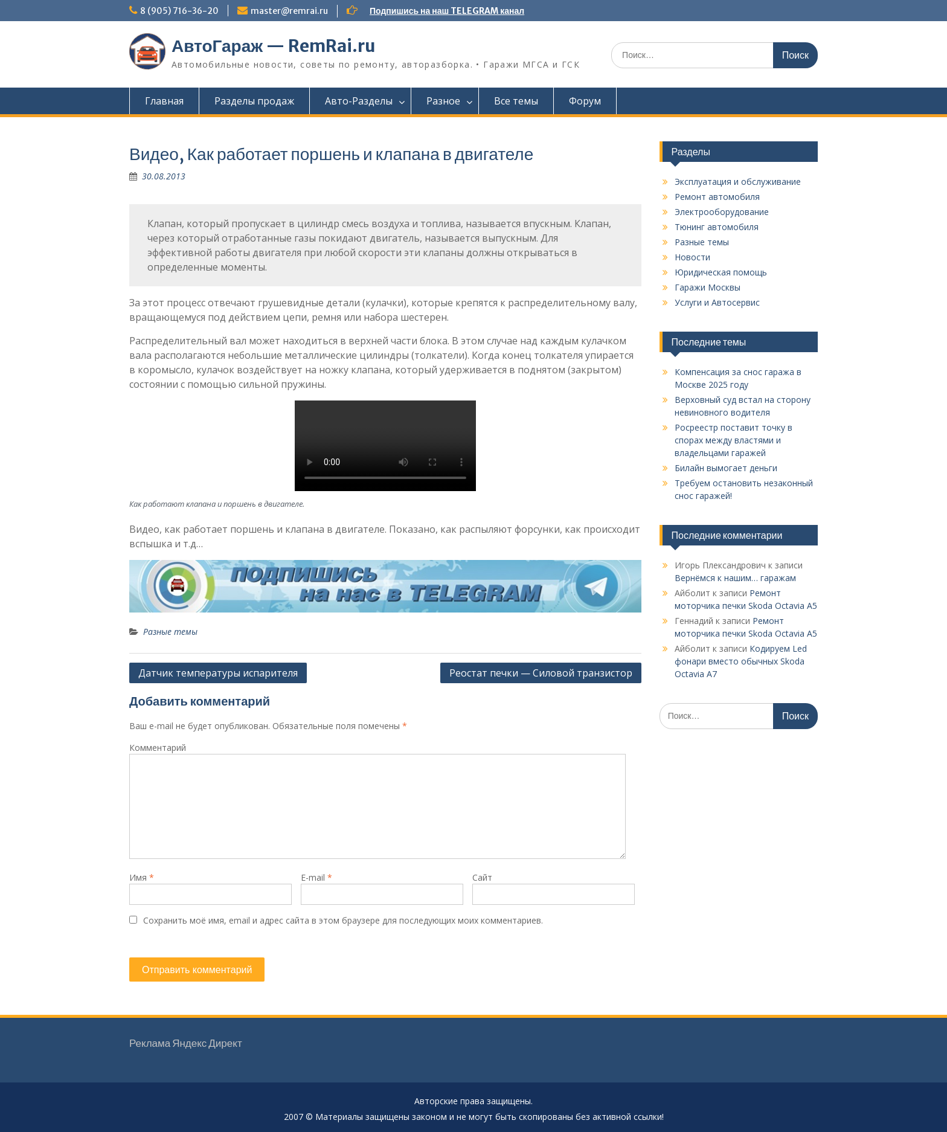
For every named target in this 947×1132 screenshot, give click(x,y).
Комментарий (157, 747)
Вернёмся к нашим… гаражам (735, 578)
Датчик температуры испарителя (218, 673)
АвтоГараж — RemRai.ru (274, 46)
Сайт (482, 877)
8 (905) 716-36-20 (179, 10)
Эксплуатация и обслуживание (738, 181)
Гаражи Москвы (707, 287)
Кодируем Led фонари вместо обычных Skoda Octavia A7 (741, 661)
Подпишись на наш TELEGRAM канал (447, 10)
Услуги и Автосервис (717, 302)
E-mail (316, 877)
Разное (443, 101)
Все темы (516, 101)
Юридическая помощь (721, 272)
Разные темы (170, 631)
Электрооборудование (722, 211)
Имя (141, 877)
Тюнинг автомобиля (717, 227)
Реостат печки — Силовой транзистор (540, 673)
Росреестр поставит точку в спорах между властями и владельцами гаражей (733, 440)
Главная (164, 101)
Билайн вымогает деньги (726, 468)
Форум (585, 101)
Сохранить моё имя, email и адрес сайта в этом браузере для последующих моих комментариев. (343, 920)
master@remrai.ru (289, 10)
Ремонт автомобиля (717, 196)
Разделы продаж (254, 101)
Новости (692, 257)
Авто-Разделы (359, 101)
